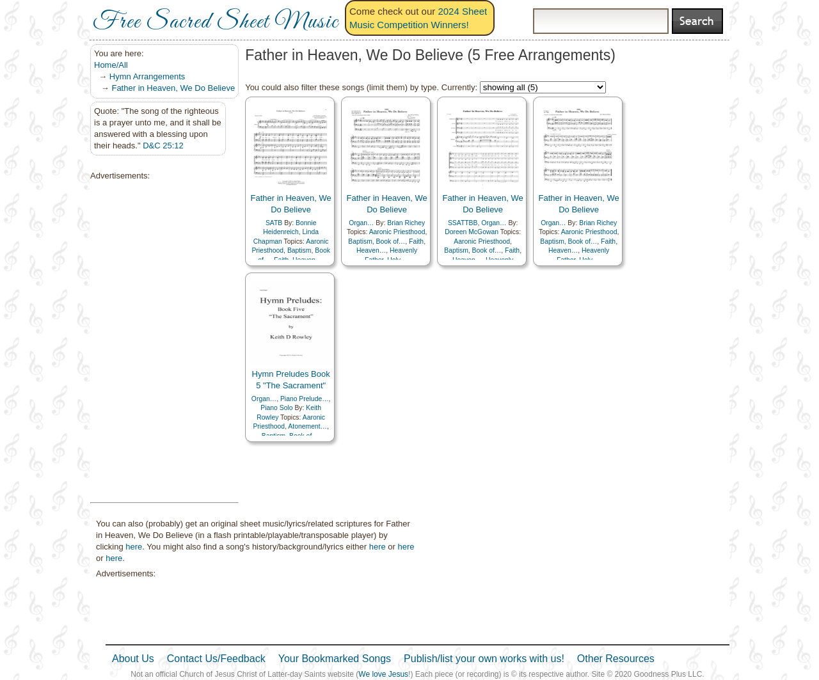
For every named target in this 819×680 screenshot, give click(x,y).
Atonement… (307, 426)
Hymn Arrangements (147, 76)
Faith (416, 241)
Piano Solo (276, 407)
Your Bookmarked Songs (334, 658)
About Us (133, 658)
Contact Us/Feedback (216, 658)
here (133, 546)
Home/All (111, 65)
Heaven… (371, 250)
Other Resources (616, 658)
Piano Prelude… (304, 398)
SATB (274, 222)
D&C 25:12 (163, 145)
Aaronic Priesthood (397, 231)
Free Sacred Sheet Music (215, 22)
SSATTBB (463, 222)
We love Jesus (383, 674)
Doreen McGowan (471, 231)
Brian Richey (406, 222)
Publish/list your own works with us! (484, 658)
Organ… (361, 222)
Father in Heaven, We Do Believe (173, 88)
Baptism (299, 250)
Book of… (391, 241)
